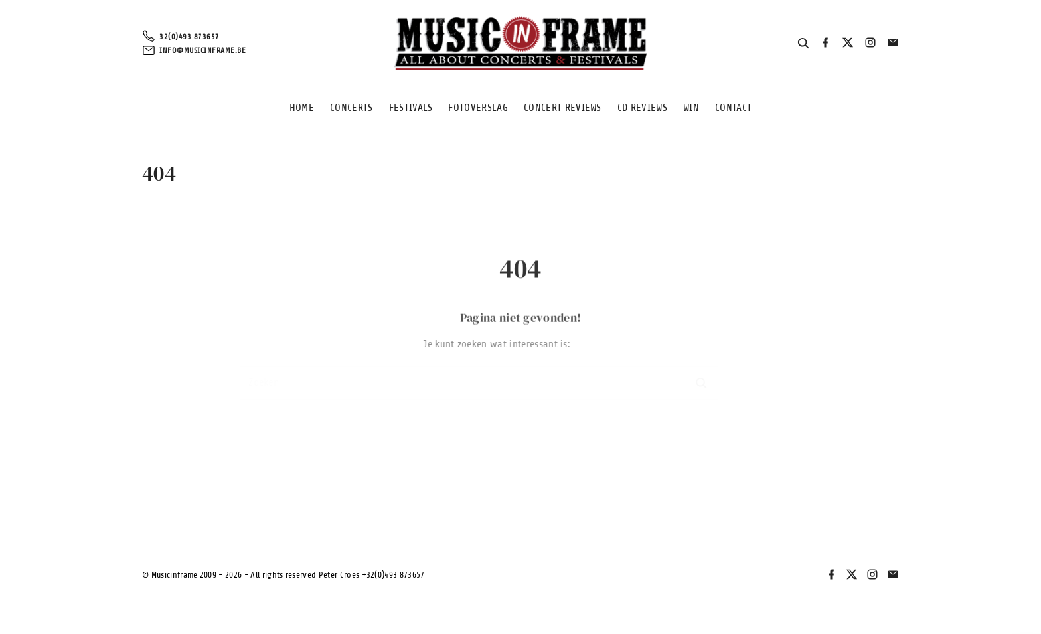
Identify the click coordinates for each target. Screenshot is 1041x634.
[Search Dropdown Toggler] (803, 44)
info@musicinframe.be (202, 50)
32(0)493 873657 (189, 36)
